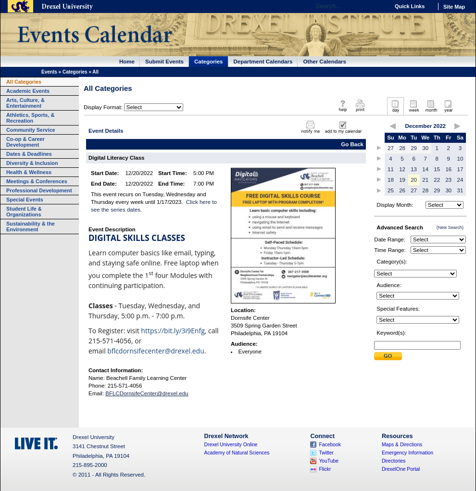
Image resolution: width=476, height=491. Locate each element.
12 (402, 169)
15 (437, 169)
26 (402, 190)
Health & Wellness (28, 172)
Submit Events (164, 61)
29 (414, 148)
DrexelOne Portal (401, 469)
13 (414, 169)
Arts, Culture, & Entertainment (25, 103)
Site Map (454, 7)
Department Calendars (263, 61)
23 (448, 180)
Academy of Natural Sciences (237, 452)
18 (391, 180)
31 (460, 190)
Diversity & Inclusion (32, 163)
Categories (208, 61)
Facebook (330, 444)
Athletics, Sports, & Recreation (30, 118)
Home (127, 61)
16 (448, 169)
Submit (388, 356)
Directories (394, 461)
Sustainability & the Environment (30, 226)
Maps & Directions (402, 444)
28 (402, 148)
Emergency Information (407, 452)
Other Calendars (324, 61)
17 (460, 169)
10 (460, 159)
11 (391, 169)
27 (391, 148)
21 (425, 180)
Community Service (30, 130)
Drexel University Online (231, 444)
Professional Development (39, 190)
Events (49, 72)
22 (437, 180)
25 (391, 190)
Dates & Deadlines (29, 154)
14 (425, 169)
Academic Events (28, 91)
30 (425, 148)
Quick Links (410, 6)
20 (414, 180)
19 (402, 180)
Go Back (352, 144)
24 (460, 180)
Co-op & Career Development (25, 142)
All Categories (23, 82)
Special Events (24, 199)
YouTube (328, 461)
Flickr (325, 469)
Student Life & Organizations (24, 211)
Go (380, 6)
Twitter (326, 452)
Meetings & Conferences (36, 181)
